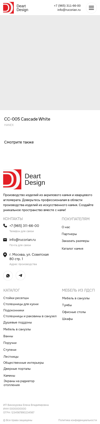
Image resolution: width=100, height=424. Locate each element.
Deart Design (22, 8)
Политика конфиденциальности (77, 420)
